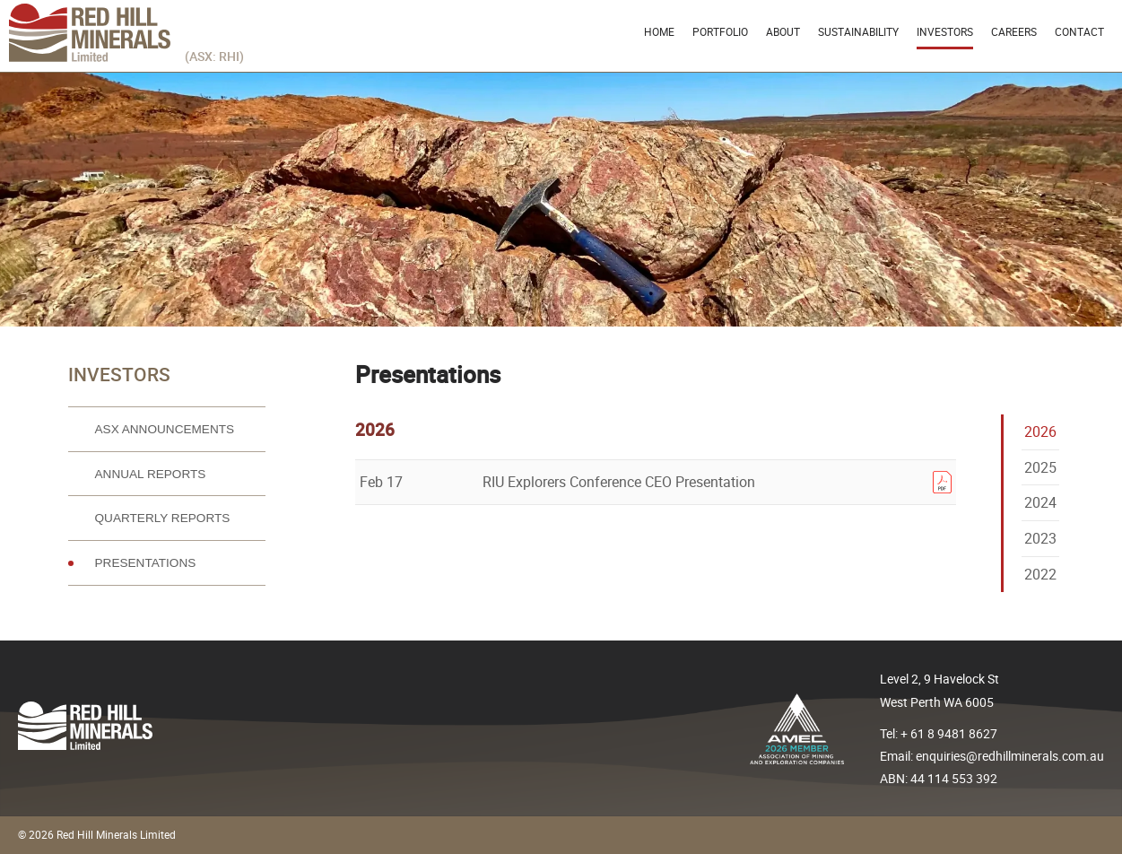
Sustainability (858, 31)
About (783, 31)
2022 (1040, 574)
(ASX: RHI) (214, 56)
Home (659, 31)
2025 (1040, 467)
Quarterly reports (162, 518)
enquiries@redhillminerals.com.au (1010, 755)
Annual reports (150, 474)
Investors (945, 31)
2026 (1040, 431)
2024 (1040, 502)
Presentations (145, 563)
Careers (1014, 31)
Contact (1079, 31)
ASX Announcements (165, 429)
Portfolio (720, 31)
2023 (1040, 538)
